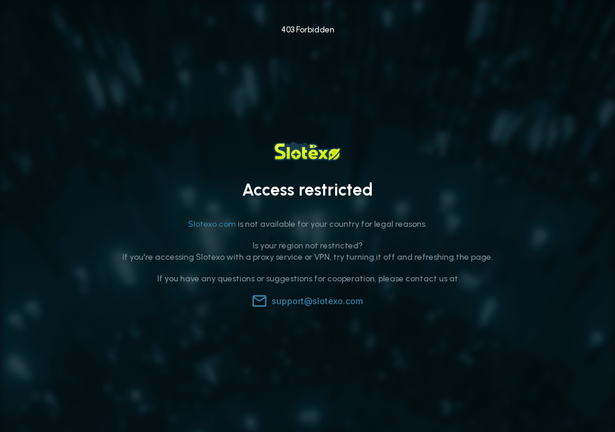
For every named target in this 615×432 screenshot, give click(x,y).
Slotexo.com (212, 224)
